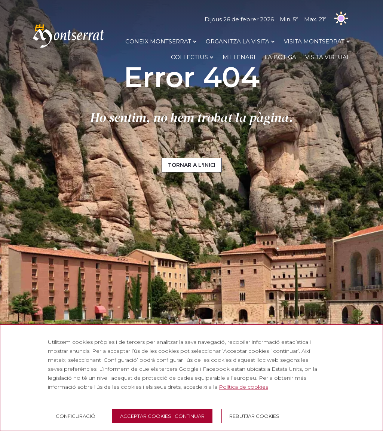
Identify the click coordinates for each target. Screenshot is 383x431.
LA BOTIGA (280, 57)
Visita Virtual (327, 57)
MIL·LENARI (239, 57)
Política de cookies (243, 386)
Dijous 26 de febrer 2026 (277, 19)
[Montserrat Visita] (68, 47)
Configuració (75, 416)
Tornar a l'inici (191, 165)
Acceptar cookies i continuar (162, 416)
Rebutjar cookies (254, 416)
